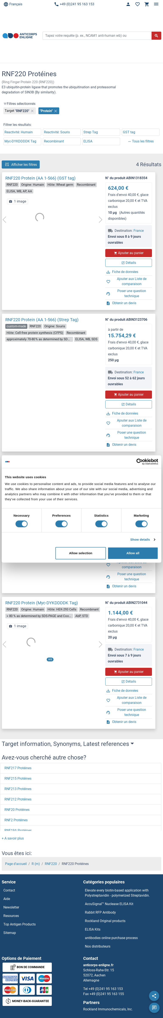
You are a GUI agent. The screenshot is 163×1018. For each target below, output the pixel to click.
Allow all (132, 553)
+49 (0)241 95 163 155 (107, 994)
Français (12, 4)
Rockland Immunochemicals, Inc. (108, 1009)
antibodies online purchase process (111, 938)
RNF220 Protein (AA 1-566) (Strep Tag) (42, 319)
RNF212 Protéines (17, 799)
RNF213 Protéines (17, 789)
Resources (11, 916)
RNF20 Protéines (17, 810)
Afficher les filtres (20, 164)
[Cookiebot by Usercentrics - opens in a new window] (139, 461)
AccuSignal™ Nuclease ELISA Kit (109, 904)
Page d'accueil (16, 864)
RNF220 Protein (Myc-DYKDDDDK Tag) (41, 602)
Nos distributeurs (97, 946)
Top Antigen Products (19, 924)
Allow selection (80, 553)
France (138, 231)
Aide (6, 899)
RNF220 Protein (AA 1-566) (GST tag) (40, 178)
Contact (9, 890)
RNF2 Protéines (16, 820)
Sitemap (9, 933)
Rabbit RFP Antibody (100, 912)
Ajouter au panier (128, 253)
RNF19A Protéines (18, 830)
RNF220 (51, 864)
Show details (140, 539)
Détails (128, 263)
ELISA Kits (92, 929)
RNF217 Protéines (17, 768)
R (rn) (36, 864)
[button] (13, 838)
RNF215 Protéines (17, 778)
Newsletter (11, 907)
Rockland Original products (105, 921)
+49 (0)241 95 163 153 (74, 4)
